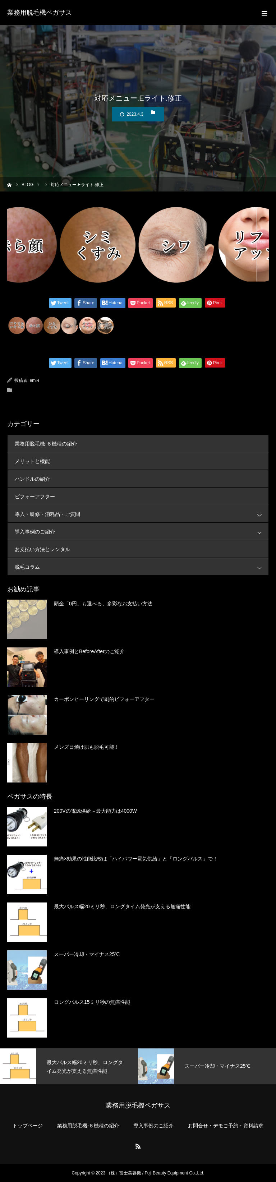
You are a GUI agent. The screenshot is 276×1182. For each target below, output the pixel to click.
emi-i (34, 380)
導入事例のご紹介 (141, 531)
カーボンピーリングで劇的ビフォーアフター (104, 699)
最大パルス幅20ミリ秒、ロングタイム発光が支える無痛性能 (122, 906)
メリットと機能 (32, 461)
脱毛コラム (141, 567)
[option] (69, 1066)
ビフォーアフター (35, 496)
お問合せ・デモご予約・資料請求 (225, 1125)
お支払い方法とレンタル (42, 549)
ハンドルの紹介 (32, 479)
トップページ (28, 1125)
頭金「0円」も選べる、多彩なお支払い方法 (103, 603)
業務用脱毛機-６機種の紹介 (46, 444)
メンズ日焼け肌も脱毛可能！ (86, 747)
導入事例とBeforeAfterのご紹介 (89, 651)
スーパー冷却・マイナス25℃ (87, 954)
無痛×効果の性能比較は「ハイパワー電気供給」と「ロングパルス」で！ (136, 859)
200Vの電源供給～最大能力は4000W (95, 811)
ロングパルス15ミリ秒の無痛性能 (92, 1002)
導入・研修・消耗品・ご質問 (141, 514)
